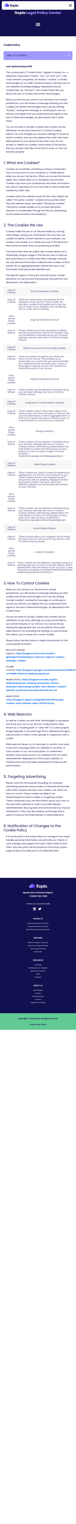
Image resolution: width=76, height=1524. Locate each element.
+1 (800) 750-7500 (38, 896)
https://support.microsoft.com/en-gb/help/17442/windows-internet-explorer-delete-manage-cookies (35, 657)
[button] (38, 24)
